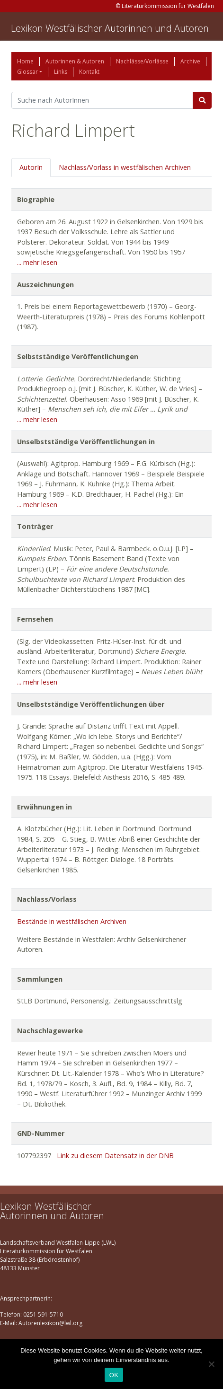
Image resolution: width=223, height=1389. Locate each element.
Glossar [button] (27, 72)
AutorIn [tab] (31, 167)
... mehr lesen (37, 262)
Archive (190, 61)
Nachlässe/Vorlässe (142, 61)
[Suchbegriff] (102, 100)
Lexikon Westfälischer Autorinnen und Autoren (110, 28)
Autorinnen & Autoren (74, 61)
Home (25, 61)
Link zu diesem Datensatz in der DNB (115, 1155)
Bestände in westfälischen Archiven (71, 921)
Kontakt (89, 72)
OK (113, 1375)
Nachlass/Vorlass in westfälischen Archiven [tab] (125, 167)
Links (60, 72)
